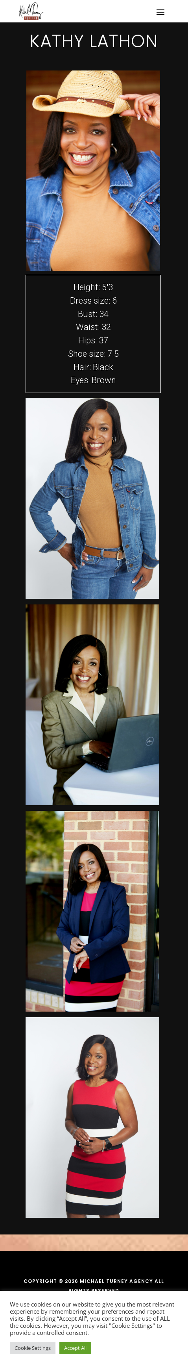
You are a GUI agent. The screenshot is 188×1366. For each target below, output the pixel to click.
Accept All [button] (75, 1347)
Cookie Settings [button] (33, 1347)
